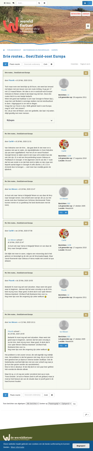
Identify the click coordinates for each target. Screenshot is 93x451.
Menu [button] (7, 3)
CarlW (64, 151)
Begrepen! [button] (81, 446)
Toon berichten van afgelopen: (21, 403)
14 (68, 95)
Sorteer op (50, 403)
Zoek (45, 64)
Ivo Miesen (64, 199)
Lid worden (76, 14)
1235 (69, 156)
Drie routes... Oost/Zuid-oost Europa (34, 56)
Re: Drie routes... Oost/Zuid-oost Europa (19, 134)
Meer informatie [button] (17, 447)
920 (68, 204)
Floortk (63, 90)
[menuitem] (14, 3)
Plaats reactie (11, 64)
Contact (86, 14)
